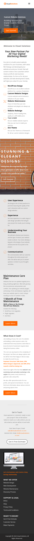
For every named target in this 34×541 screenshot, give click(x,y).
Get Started (11, 30)
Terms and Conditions (10, 510)
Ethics (5, 501)
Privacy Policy (8, 507)
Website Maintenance (16, 101)
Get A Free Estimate (17, 441)
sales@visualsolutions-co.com (17, 431)
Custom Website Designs (18, 93)
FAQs (5, 504)
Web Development (9, 486)
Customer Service (9, 522)
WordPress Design (15, 86)
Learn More (10, 323)
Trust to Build (12, 118)
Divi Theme (12, 128)
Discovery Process (9, 492)
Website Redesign (15, 111)
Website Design (8, 483)
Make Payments (8, 525)
